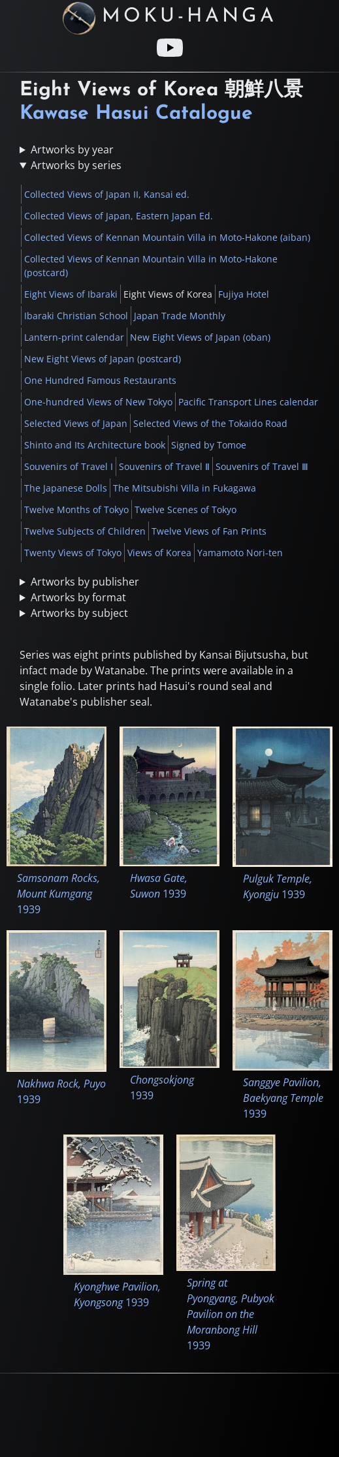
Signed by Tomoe (208, 445)
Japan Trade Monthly (179, 315)
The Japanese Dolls (65, 488)
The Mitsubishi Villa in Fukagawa (184, 488)
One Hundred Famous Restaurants (100, 380)
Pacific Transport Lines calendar (248, 402)
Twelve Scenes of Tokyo (185, 509)
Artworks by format (78, 597)
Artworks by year (72, 149)
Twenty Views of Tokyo (72, 552)
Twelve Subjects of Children (85, 531)
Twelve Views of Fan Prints (209, 531)
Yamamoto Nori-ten (240, 552)
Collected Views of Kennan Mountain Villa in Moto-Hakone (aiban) (167, 237)
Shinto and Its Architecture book (94, 445)
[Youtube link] (170, 48)
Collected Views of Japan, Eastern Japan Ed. (118, 216)
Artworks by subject (79, 613)
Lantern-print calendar (74, 337)
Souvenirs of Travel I (68, 466)
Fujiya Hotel (243, 294)
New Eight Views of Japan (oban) (200, 337)
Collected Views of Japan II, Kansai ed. (106, 194)
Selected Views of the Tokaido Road (210, 423)
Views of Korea (159, 552)
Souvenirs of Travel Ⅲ (262, 466)
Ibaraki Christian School (76, 315)
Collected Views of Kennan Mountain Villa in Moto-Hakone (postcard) (151, 266)
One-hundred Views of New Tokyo (98, 402)
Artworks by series (76, 165)
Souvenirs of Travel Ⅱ (164, 466)
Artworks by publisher (85, 581)
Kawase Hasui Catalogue (136, 114)
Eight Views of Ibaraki (71, 294)
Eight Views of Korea (167, 294)
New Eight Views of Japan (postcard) (102, 358)
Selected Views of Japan (75, 423)
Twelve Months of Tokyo (76, 509)
